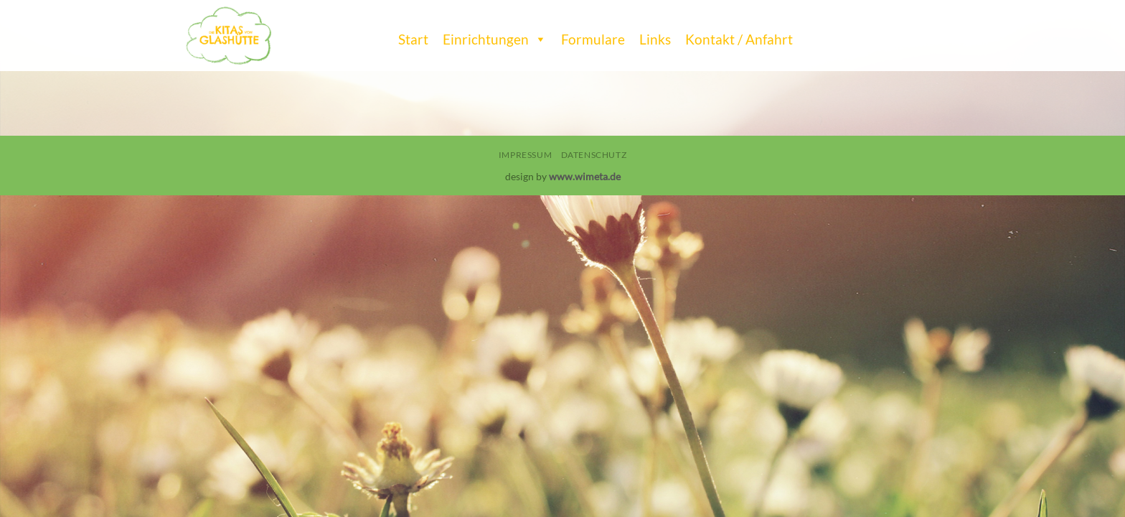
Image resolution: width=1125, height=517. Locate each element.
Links (655, 39)
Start (413, 39)
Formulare (593, 39)
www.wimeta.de (585, 176)
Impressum (525, 154)
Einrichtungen (495, 36)
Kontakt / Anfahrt (739, 39)
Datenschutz (594, 154)
